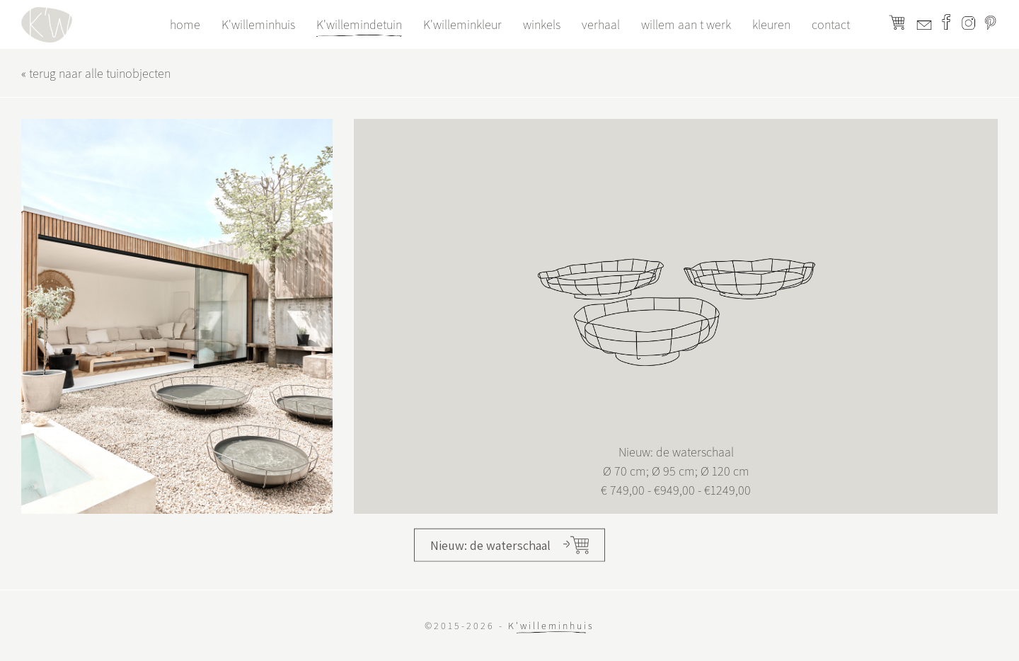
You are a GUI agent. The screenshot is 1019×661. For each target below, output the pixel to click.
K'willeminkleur (462, 24)
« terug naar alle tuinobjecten (96, 73)
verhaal (601, 24)
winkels (541, 24)
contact (831, 24)
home (185, 24)
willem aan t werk (686, 24)
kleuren (771, 24)
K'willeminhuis (258, 24)
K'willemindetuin (359, 24)
